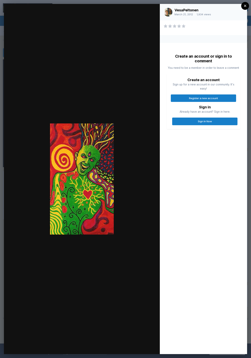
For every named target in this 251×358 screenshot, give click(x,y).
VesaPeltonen (186, 10)
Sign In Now (205, 121)
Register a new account (203, 98)
